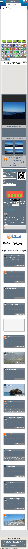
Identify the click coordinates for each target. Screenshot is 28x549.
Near (19, 41)
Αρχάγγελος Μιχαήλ (14, 512)
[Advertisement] (14, 24)
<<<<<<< (15, 205)
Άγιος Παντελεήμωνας (15, 431)
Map (4, 41)
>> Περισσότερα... (20, 278)
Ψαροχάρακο (11, 479)
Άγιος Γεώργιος (12, 382)
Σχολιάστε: (7, 228)
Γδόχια (9, 415)
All (24, 41)
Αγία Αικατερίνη (12, 301)
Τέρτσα (9, 398)
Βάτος (9, 350)
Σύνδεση (3, 548)
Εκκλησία (10, 366)
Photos (9, 41)
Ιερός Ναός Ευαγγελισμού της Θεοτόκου (15, 270)
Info (14, 41)
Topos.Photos (14, 538)
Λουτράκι (10, 285)
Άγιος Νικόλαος (12, 317)
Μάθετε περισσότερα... (13, 548)
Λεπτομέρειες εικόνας (14, 126)
